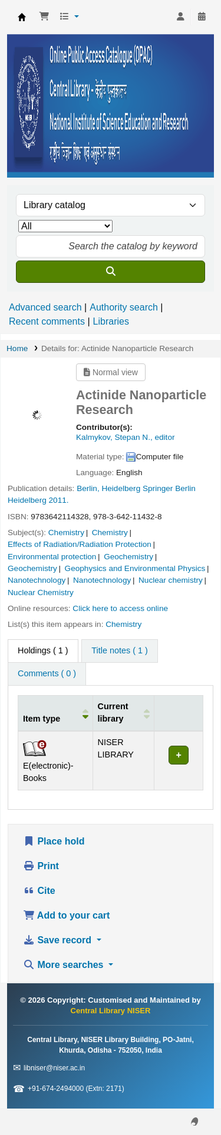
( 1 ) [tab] (43, 650)
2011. (59, 500)
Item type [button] (41, 718)
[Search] (110, 272)
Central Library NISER (22, 17)
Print (41, 866)
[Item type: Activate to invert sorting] (55, 712)
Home (17, 348)
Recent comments (47, 321)
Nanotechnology (36, 580)
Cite (39, 891)
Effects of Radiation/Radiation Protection (79, 544)
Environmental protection (52, 556)
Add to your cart (66, 915)
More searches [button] (64, 965)
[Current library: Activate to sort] (123, 712)
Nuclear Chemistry (41, 592)
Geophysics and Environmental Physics (135, 568)
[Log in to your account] (180, 17)
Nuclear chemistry (170, 580)
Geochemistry (128, 556)
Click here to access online (120, 608)
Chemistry (66, 532)
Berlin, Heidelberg (108, 488)
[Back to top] (185, 1098)
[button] (44, 17)
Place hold (53, 841)
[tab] (119, 651)
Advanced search (45, 307)
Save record (58, 940)
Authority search (124, 307)
